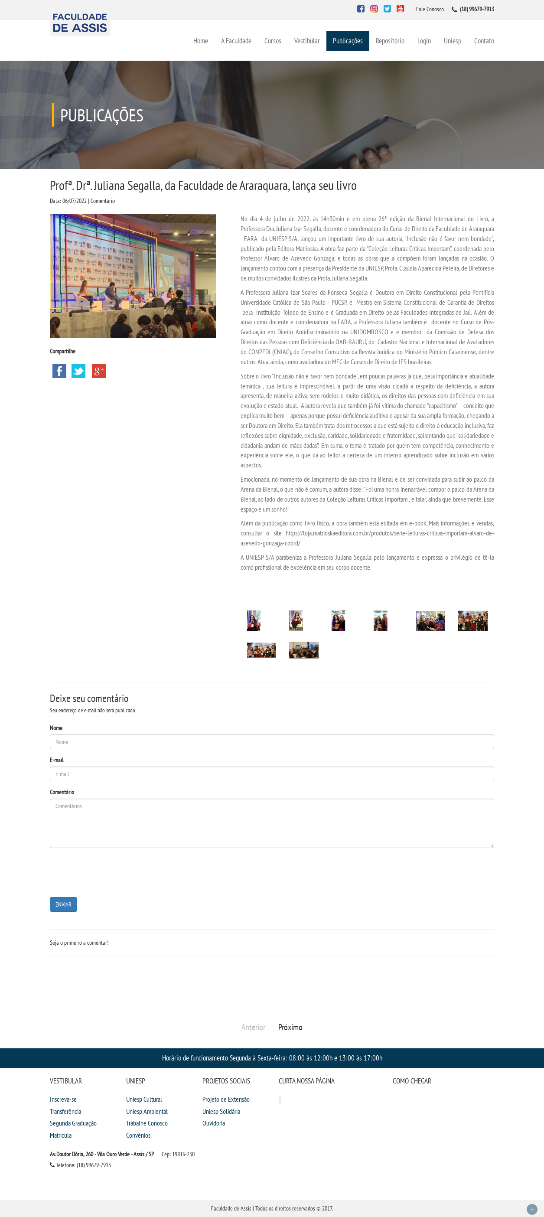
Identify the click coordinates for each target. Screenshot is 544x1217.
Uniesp (452, 41)
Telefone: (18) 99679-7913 (80, 1165)
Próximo (290, 1027)
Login (424, 41)
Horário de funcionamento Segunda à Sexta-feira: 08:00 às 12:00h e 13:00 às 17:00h (272, 1058)
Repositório (390, 41)
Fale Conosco (430, 9)
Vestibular (307, 41)
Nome (56, 728)
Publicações (348, 41)
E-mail (56, 760)
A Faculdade (236, 41)
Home (200, 41)
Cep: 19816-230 (178, 1154)
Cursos (272, 41)
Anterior (253, 1027)
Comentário (62, 792)
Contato (484, 41)
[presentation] (116, 871)
